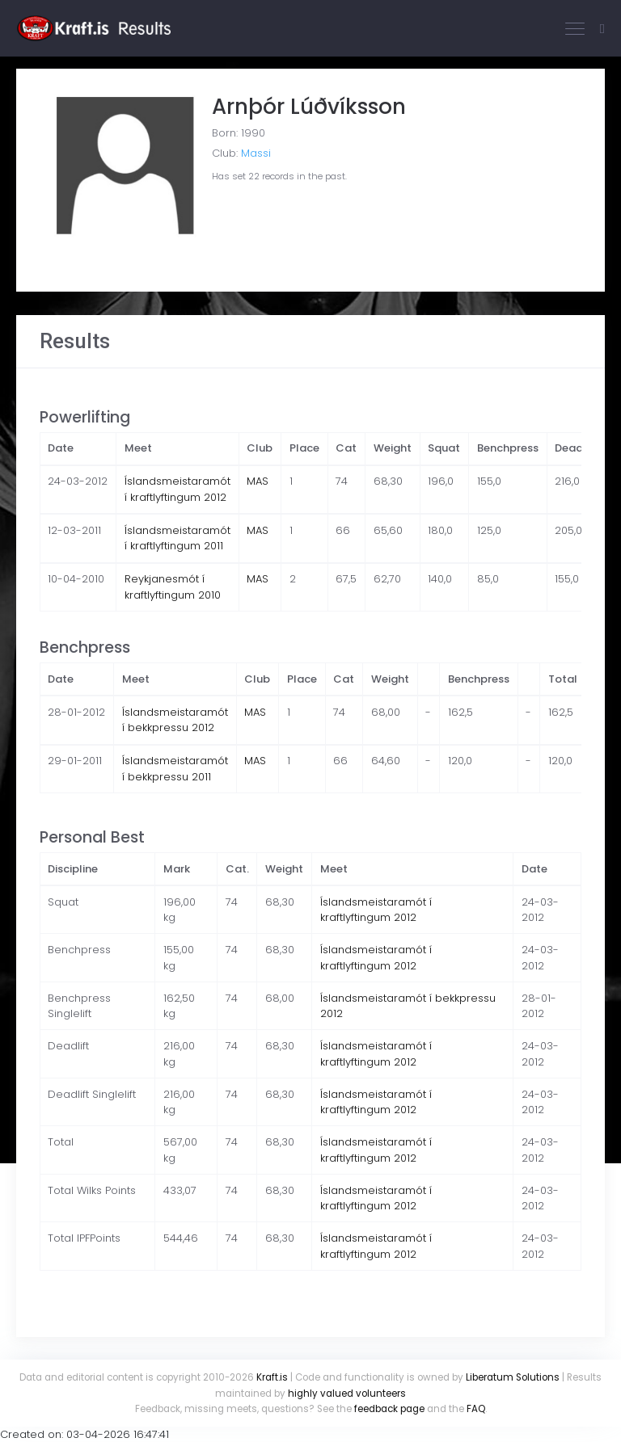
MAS (257, 481)
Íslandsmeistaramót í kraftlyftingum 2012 (177, 489)
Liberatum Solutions (513, 1377)
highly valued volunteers (347, 1393)
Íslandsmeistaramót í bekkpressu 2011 (175, 768)
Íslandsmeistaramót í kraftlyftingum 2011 (177, 538)
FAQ (476, 1408)
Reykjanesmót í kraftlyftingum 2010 (173, 587)
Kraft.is (272, 1377)
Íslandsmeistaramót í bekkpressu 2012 (175, 720)
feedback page (389, 1408)
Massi (256, 153)
